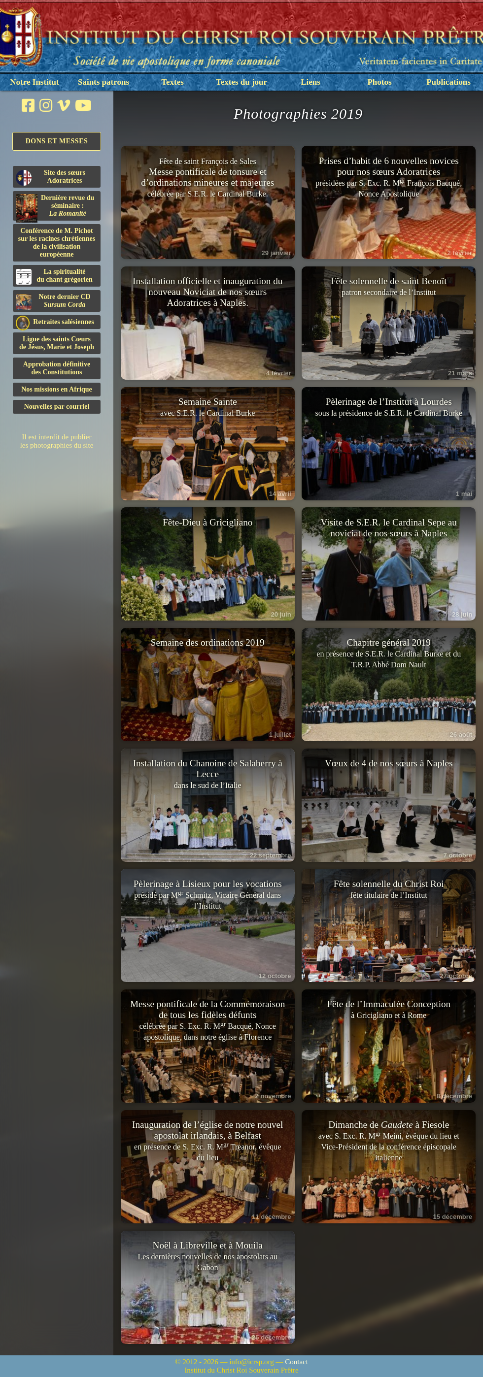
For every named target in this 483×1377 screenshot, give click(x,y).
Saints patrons (103, 82)
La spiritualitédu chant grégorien (54, 276)
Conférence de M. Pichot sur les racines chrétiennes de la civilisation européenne (56, 242)
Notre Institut (34, 82)
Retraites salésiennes (55, 322)
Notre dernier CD (53, 301)
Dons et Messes (57, 141)
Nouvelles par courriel (57, 406)
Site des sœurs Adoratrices (50, 177)
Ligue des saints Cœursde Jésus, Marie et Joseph (56, 343)
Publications (448, 82)
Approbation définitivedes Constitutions (56, 368)
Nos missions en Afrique (56, 389)
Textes (172, 82)
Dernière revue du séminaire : (55, 207)
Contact (296, 1362)
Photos (379, 82)
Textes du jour (241, 82)
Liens (310, 82)
